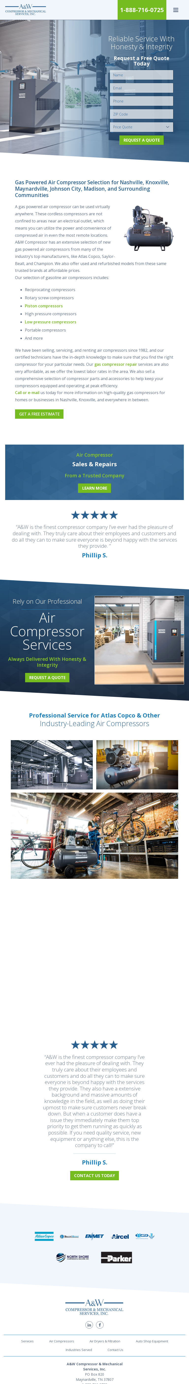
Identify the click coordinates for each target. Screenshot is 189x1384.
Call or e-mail (27, 392)
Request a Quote (142, 140)
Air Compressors (61, 1341)
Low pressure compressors (50, 322)
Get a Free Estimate (39, 414)
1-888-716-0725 (142, 10)
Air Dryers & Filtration (105, 1341)
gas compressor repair (115, 364)
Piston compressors (44, 306)
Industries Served (79, 1350)
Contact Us (115, 1350)
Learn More (94, 488)
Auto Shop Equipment (152, 1341)
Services (27, 1341)
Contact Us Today (94, 1175)
